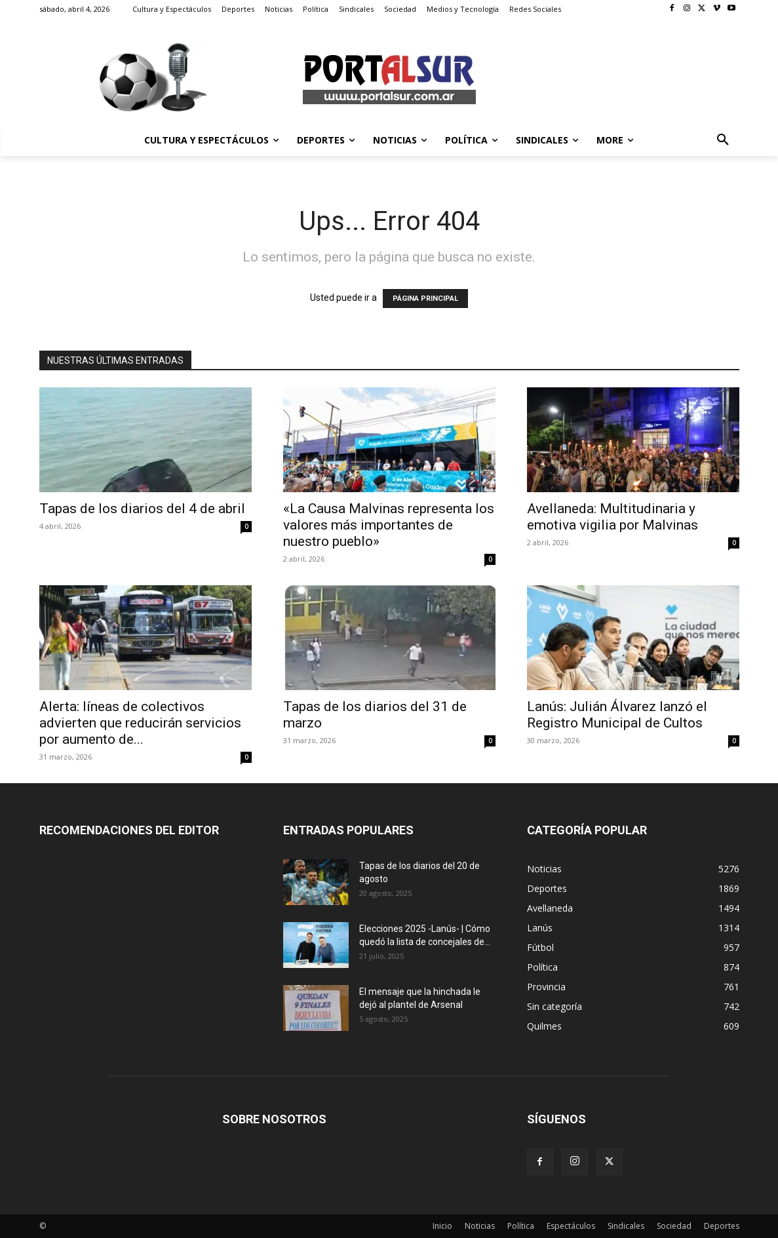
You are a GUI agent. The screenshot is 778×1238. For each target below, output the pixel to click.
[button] (723, 140)
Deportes (721, 1225)
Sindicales (626, 1225)
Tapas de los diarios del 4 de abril (142, 508)
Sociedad (674, 1225)
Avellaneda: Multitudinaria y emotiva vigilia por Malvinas (612, 517)
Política (520, 1225)
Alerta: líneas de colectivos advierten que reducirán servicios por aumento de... (140, 723)
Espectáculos (571, 1225)
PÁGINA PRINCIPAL (425, 298)
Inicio (442, 1225)
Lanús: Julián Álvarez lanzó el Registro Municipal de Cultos (617, 715)
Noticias (480, 1225)
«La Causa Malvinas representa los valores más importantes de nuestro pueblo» (388, 525)
